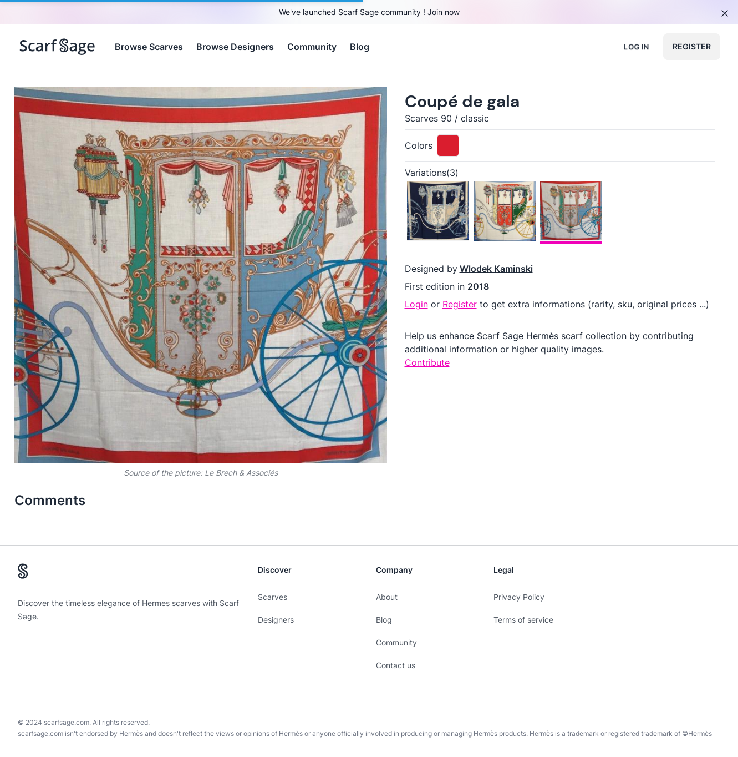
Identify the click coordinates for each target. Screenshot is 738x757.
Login (416, 304)
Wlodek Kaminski (496, 268)
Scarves (272, 597)
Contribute (427, 362)
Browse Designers (235, 46)
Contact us (395, 665)
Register (692, 46)
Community (312, 46)
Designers (276, 619)
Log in (636, 46)
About (387, 597)
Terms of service (523, 619)
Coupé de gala (462, 101)
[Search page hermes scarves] (57, 46)
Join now (443, 12)
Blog (359, 46)
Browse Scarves (149, 46)
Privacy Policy (518, 597)
